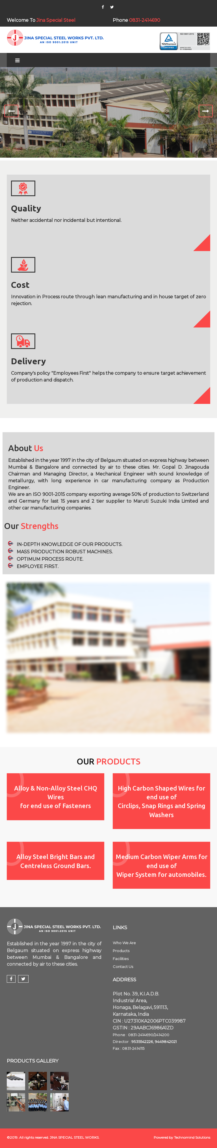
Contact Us (123, 966)
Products (121, 950)
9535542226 (142, 1041)
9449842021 (166, 1041)
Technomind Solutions (192, 1137)
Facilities (121, 958)
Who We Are (124, 943)
